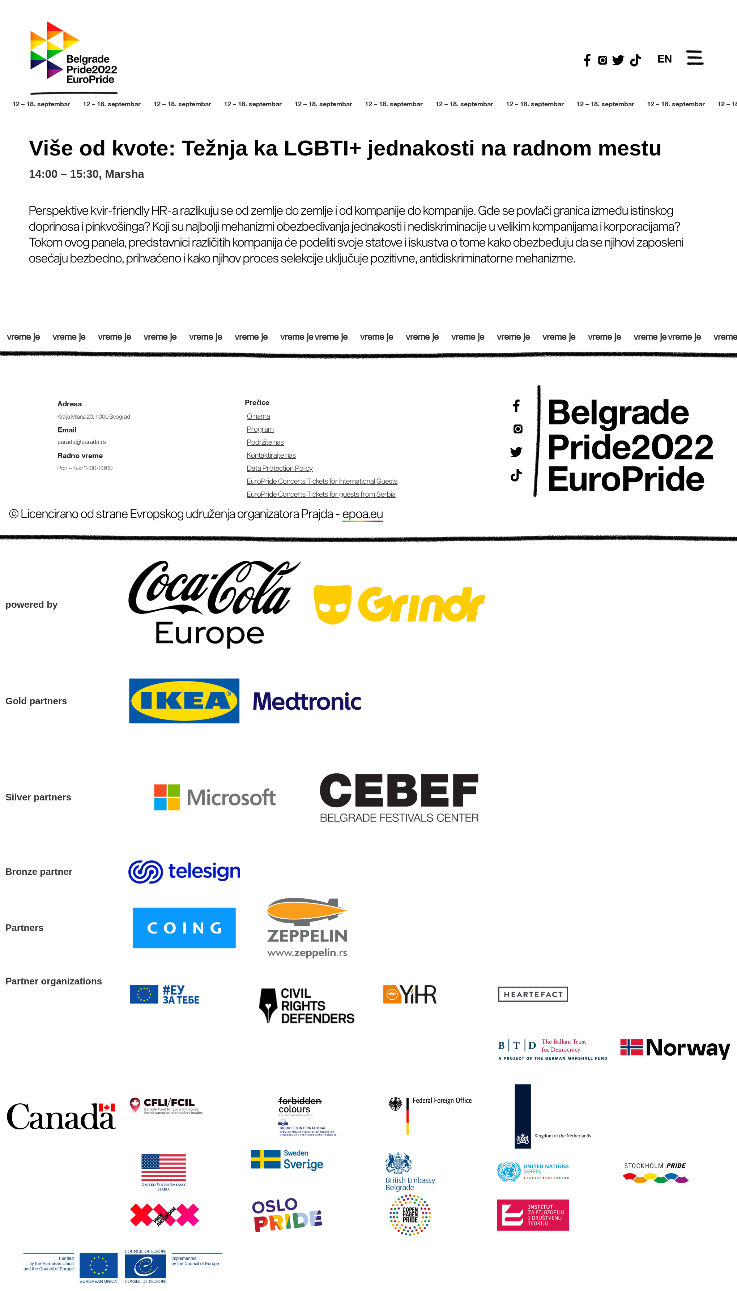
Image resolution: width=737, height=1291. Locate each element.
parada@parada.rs (81, 442)
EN (664, 58)
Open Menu (695, 59)
